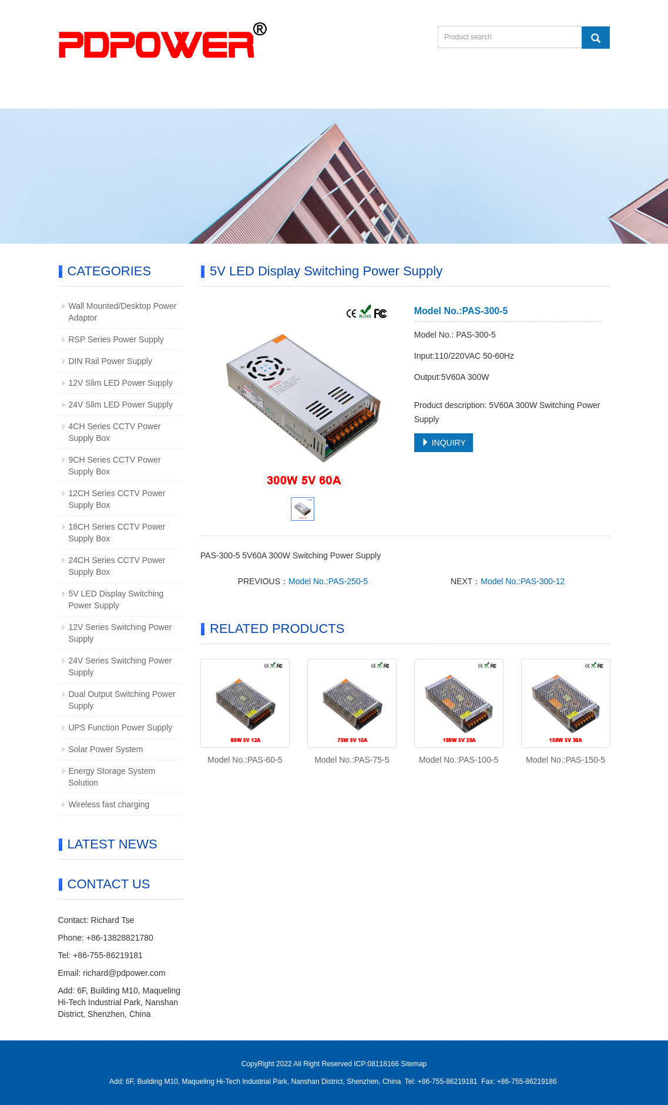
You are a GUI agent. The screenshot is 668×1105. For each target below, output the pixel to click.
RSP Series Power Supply (116, 339)
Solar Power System (106, 749)
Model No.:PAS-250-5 (328, 581)
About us (154, 94)
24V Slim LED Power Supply (121, 404)
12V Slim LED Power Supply (121, 383)
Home (88, 94)
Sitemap (414, 1064)
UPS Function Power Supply (121, 727)
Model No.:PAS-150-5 (565, 759)
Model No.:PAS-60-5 (244, 759)
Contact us (380, 94)
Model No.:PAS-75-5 (351, 759)
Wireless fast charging (109, 804)
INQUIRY (443, 442)
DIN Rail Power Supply (110, 361)
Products (226, 94)
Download (301, 94)
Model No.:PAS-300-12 (523, 581)
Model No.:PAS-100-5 (458, 759)
